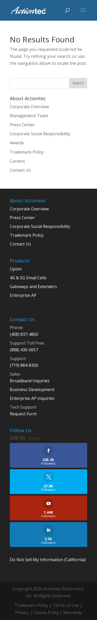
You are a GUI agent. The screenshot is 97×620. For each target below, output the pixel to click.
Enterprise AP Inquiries (32, 398)
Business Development (32, 389)
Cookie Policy (46, 612)
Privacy (22, 612)
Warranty (72, 612)
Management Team (29, 115)
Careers (17, 161)
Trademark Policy (27, 152)
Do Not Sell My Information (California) (48, 559)
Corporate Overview (29, 106)
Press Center (22, 125)
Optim (16, 269)
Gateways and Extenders (33, 286)
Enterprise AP (23, 295)
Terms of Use (66, 605)
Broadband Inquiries (30, 381)
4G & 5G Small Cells (28, 278)
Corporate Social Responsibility (40, 134)
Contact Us (20, 170)
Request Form (23, 414)
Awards (17, 143)
